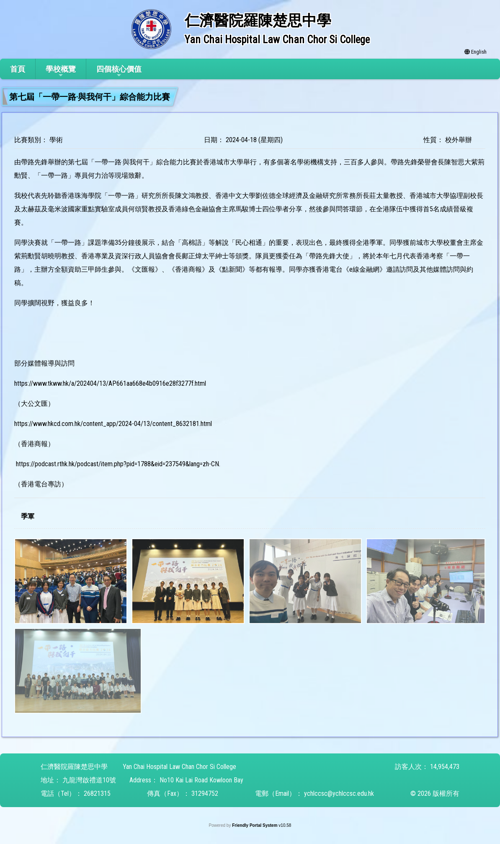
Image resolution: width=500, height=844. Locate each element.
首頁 (17, 69)
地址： (51, 780)
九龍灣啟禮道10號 (89, 780)
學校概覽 (61, 71)
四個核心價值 (119, 71)
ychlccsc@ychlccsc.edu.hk (339, 793)
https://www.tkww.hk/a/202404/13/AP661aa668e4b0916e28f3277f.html (110, 383)
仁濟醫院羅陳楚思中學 (74, 767)
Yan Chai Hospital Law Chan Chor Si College (179, 767)
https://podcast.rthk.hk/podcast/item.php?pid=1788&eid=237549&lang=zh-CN (117, 464)
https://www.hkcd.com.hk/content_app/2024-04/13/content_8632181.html (113, 424)
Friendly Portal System (255, 825)
